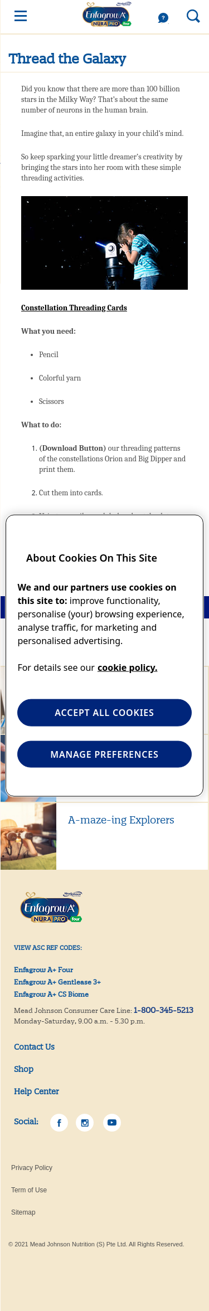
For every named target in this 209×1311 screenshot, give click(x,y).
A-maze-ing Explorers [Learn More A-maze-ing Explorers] (121, 819)
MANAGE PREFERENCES (104, 754)
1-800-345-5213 (163, 1010)
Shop (23, 1069)
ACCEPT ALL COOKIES (104, 712)
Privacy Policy (31, 1168)
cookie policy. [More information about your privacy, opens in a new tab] (128, 667)
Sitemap (23, 1212)
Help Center (36, 1091)
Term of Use (29, 1190)
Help (166, 18)
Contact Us (34, 1047)
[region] (104, 655)
